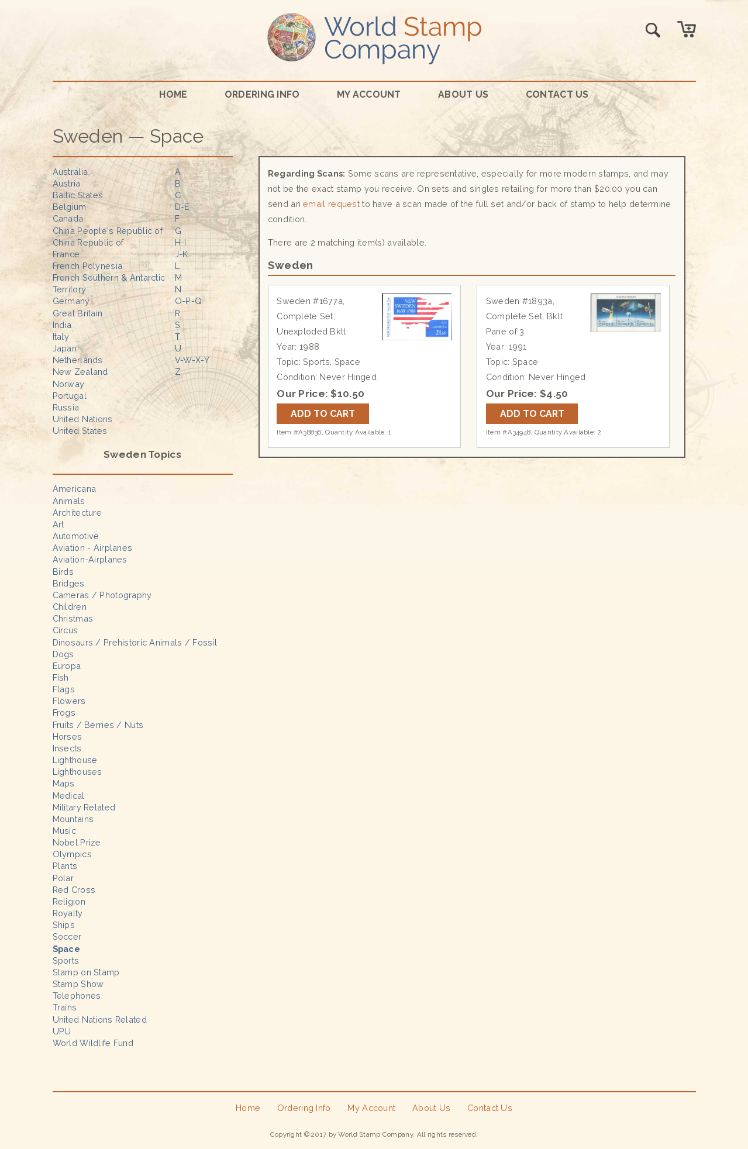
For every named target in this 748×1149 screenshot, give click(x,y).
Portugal (70, 396)
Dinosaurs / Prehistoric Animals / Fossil (135, 642)
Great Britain (78, 313)
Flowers (69, 701)
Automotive (76, 536)
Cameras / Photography (102, 595)
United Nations (83, 419)
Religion (69, 901)
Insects (67, 748)
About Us (463, 94)
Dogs (63, 654)
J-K (181, 254)
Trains (65, 1007)
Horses (67, 736)
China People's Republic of (108, 231)
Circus (65, 630)
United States (80, 431)
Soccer (67, 936)
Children (70, 607)
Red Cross (74, 890)
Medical (69, 795)
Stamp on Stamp (86, 972)
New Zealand (80, 372)
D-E (182, 207)
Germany (71, 301)
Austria (67, 183)
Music (64, 831)
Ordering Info (262, 94)
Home (173, 94)
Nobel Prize (77, 842)
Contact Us (557, 94)
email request (331, 204)
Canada (68, 218)
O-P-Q (188, 301)
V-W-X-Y (192, 360)
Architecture (77, 512)
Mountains (73, 819)
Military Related (84, 807)
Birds (63, 572)
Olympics (72, 854)
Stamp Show (78, 984)
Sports (66, 960)
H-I (181, 242)
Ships (64, 925)
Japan (65, 348)
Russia (66, 407)
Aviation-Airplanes (90, 559)
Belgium (70, 207)
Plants (65, 866)
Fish (61, 677)
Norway (69, 384)
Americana (74, 489)
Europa (67, 666)
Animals (69, 501)
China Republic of (88, 242)
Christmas (73, 618)
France (66, 254)
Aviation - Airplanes (93, 548)
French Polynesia (88, 266)
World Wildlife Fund (93, 1043)
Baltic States (78, 195)
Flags (64, 689)
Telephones (77, 995)
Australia (70, 172)
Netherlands (78, 360)
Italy (61, 336)
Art (58, 524)
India (62, 325)
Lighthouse (75, 760)
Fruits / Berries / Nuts (98, 725)
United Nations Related (100, 1019)
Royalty (68, 913)
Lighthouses (77, 772)
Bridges (69, 583)
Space (66, 949)
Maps (64, 783)
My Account (369, 94)
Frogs (64, 712)
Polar (63, 878)
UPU (62, 1031)
